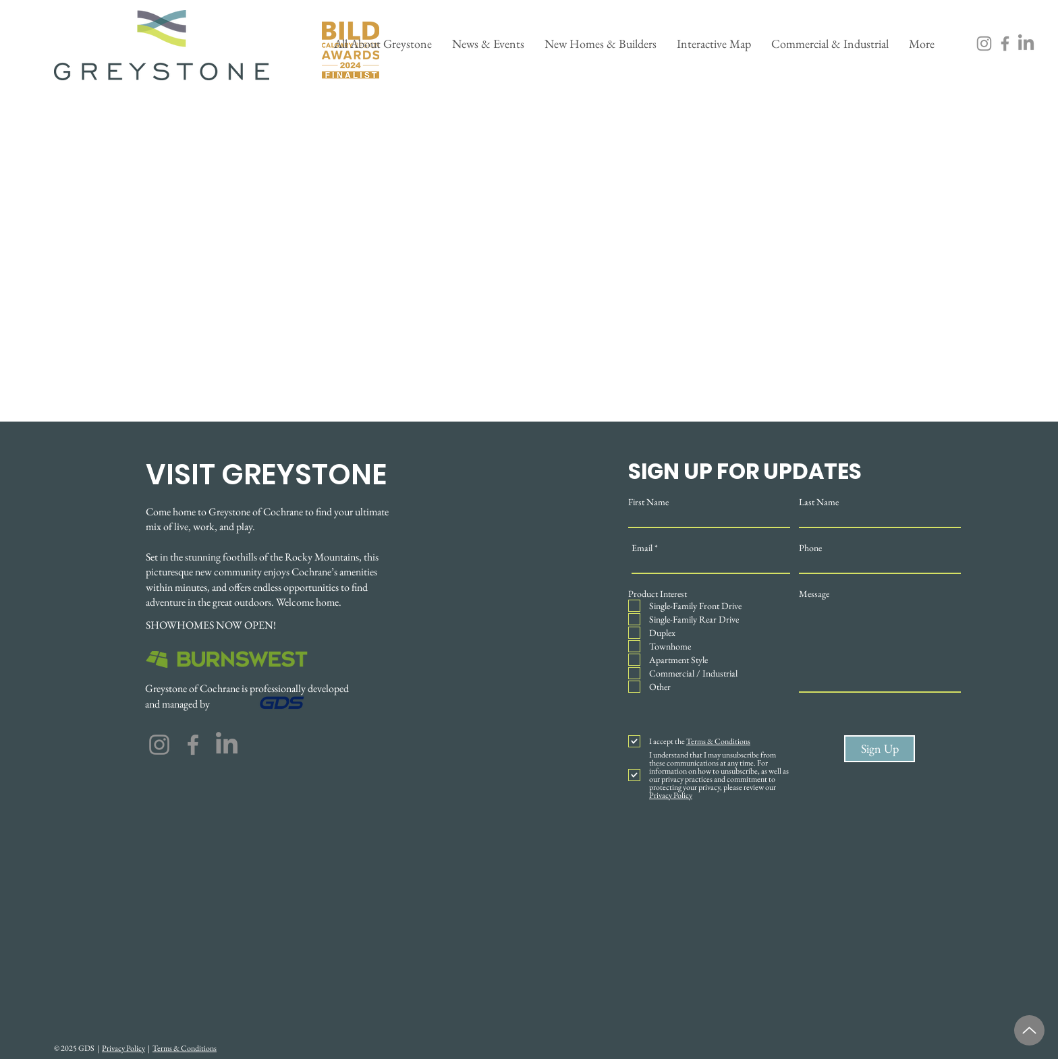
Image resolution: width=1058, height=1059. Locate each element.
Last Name (819, 502)
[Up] (1029, 1030)
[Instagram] (984, 43)
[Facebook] (1005, 43)
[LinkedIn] (1026, 43)
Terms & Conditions (184, 1048)
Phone (810, 547)
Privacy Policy (123, 1048)
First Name (648, 502)
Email (642, 547)
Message (814, 593)
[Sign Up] (879, 748)
